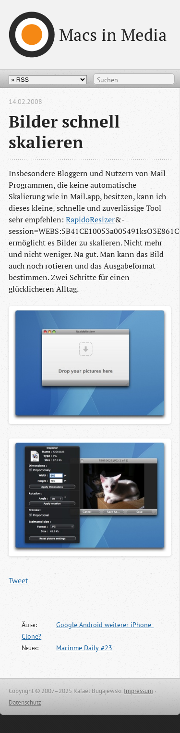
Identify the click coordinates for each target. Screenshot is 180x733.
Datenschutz (25, 702)
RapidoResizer (90, 219)
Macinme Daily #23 (84, 647)
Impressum (138, 691)
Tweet (18, 580)
